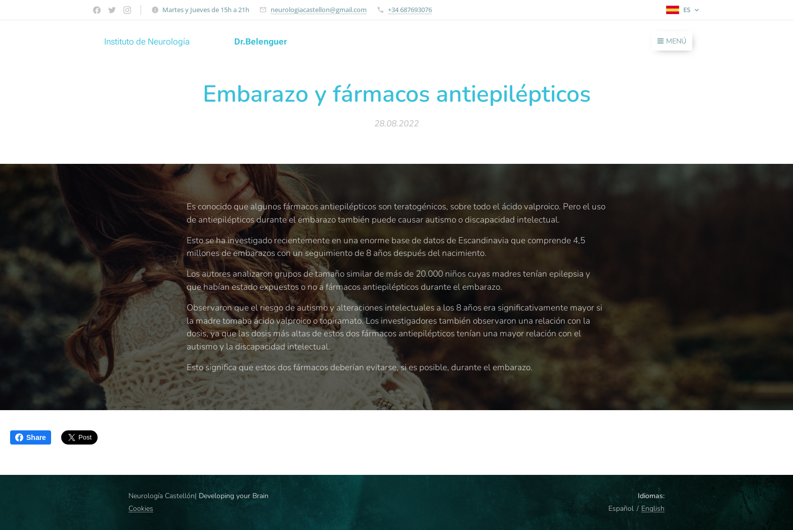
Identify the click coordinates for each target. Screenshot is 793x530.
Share (30, 437)
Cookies (140, 508)
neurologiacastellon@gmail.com (319, 9)
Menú (671, 41)
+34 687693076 (410, 9)
